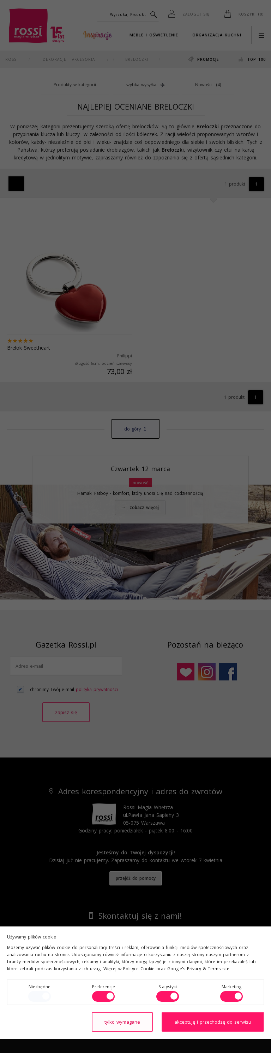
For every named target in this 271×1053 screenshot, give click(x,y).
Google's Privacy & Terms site (198, 969)
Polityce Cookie (139, 969)
